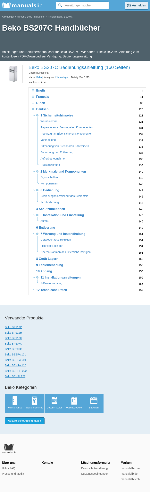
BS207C (68, 16)
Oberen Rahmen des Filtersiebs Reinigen (65, 252)
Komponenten (48, 183)
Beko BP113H (13, 338)
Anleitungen (8, 16)
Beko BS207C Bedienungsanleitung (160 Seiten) (79, 67)
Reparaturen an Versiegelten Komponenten (66, 127)
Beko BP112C (13, 327)
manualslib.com (130, 468)
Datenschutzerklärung (94, 468)
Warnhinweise (48, 121)
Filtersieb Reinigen (51, 245)
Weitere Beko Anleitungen (24, 420)
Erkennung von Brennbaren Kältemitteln (64, 146)
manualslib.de (129, 473)
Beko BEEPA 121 (15, 354)
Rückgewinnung (50, 164)
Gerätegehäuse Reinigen (55, 239)
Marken (20, 16)
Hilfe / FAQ (8, 468)
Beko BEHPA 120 (15, 365)
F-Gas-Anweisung (51, 283)
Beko (39, 77)
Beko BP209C (13, 349)
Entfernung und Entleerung (56, 152)
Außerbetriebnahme (52, 158)
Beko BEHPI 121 (15, 376)
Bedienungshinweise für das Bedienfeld (64, 196)
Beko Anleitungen (36, 16)
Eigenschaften (49, 177)
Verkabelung (48, 139)
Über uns (8, 462)
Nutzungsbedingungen (94, 473)
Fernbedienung (49, 202)
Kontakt (47, 462)
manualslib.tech (130, 479)
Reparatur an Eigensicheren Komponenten (66, 133)
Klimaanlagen (54, 16)
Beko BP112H (13, 332)
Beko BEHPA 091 (15, 360)
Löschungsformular (95, 462)
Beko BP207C (13, 343)
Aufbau (44, 221)
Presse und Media (13, 473)
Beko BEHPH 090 (16, 370)
